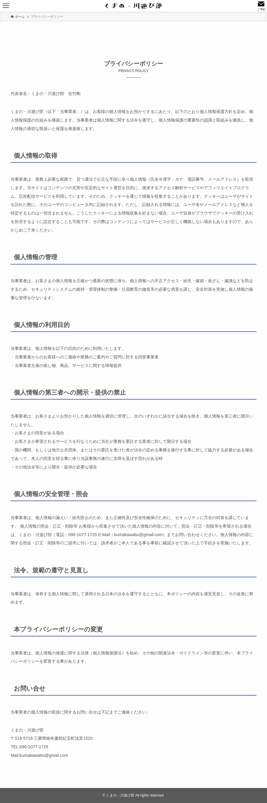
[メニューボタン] (6, 6)
